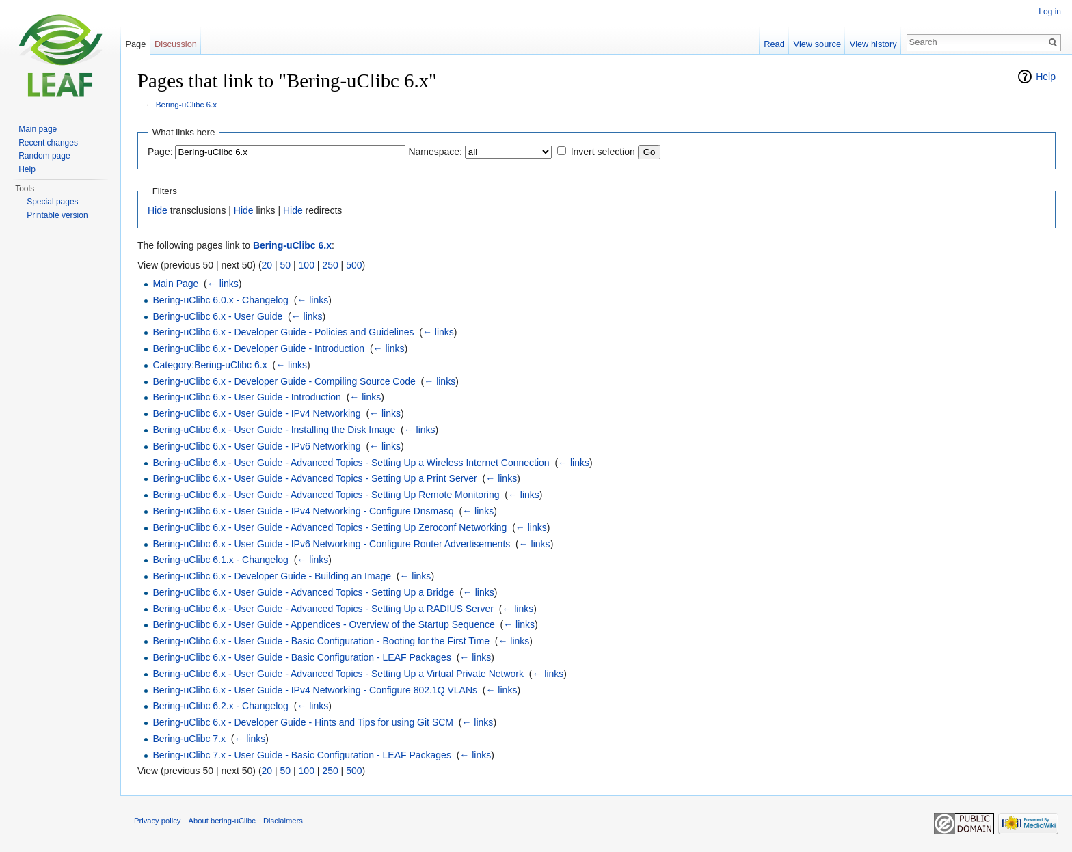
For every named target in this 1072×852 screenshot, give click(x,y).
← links (223, 283)
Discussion (176, 44)
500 (354, 265)
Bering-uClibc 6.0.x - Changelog (220, 299)
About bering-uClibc (222, 820)
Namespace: (435, 151)
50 (285, 265)
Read (774, 44)
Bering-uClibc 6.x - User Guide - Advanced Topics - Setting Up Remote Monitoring (325, 494)
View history (873, 44)
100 (306, 265)
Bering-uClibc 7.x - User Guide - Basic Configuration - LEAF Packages (301, 755)
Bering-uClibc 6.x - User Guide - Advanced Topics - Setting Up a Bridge (303, 592)
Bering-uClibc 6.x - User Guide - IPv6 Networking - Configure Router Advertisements (331, 543)
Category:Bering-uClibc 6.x (209, 364)
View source (817, 44)
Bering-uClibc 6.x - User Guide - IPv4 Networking (256, 413)
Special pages (52, 201)
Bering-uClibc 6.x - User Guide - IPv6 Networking (256, 446)
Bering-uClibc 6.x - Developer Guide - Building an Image (271, 576)
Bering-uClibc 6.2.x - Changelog (220, 705)
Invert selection (603, 151)
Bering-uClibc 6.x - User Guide (217, 316)
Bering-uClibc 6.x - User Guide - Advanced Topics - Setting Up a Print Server (314, 478)
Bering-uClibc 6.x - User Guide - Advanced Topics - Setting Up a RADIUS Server (323, 608)
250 (330, 265)
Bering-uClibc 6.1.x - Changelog (220, 559)
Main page (37, 129)
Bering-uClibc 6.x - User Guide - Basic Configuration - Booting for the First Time (321, 640)
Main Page (175, 283)
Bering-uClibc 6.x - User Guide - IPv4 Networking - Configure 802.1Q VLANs (314, 690)
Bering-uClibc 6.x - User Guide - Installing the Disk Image (273, 429)
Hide (158, 210)
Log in (1049, 11)
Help (1046, 76)
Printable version (57, 215)
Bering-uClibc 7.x (189, 738)
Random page (44, 156)
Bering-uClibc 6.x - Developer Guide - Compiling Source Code (283, 381)
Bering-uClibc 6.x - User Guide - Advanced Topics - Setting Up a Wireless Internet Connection (350, 462)
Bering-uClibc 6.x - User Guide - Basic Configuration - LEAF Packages (301, 657)
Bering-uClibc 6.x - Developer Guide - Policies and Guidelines (283, 332)
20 (267, 265)
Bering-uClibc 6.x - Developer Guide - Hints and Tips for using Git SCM (302, 722)
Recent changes (48, 143)
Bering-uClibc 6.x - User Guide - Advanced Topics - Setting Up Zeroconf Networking (329, 527)
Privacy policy (157, 820)
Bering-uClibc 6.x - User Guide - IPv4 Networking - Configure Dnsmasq (302, 511)
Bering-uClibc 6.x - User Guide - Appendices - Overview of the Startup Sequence (323, 624)
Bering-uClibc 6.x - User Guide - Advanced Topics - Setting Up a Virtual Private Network (338, 673)
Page (135, 44)
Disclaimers (283, 820)
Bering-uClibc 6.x (186, 104)
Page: (160, 151)
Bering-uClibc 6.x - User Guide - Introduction (246, 396)
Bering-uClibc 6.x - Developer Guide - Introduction (258, 348)
